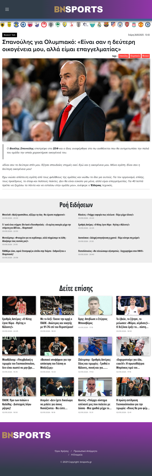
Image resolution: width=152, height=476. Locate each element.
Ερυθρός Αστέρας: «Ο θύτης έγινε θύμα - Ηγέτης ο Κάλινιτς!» (104, 224)
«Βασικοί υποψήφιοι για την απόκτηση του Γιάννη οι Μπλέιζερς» (55, 364)
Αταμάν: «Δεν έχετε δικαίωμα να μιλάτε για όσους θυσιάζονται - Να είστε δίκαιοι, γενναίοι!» (56, 404)
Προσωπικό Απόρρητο (85, 451)
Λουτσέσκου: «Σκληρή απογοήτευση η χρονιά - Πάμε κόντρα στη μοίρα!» (109, 238)
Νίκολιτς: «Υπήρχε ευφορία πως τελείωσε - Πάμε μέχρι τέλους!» (106, 214)
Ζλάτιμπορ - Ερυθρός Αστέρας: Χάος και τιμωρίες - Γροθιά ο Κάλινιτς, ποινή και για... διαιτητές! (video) (94, 364)
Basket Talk (10, 34)
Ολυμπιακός (135, 56)
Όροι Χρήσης (62, 451)
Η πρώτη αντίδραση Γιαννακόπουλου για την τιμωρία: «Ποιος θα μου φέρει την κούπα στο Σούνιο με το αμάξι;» (132, 404)
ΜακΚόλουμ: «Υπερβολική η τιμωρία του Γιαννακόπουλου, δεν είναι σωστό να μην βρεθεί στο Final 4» (19, 364)
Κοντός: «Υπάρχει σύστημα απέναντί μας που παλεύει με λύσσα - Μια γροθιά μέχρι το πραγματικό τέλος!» (94, 404)
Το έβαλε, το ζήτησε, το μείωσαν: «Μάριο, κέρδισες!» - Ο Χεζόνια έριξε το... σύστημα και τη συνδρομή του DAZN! (133, 323)
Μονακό (145, 56)
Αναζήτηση (147, 10)
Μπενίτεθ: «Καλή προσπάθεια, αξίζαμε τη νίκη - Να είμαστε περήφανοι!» (33, 214)
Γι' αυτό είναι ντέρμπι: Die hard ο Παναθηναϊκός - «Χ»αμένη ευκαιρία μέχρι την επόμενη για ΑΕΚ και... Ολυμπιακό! (36, 226)
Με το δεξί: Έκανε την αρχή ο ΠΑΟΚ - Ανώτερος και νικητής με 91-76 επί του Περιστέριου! (56, 323)
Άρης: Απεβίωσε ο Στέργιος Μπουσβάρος (92, 321)
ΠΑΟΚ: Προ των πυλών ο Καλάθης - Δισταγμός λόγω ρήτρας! (16, 404)
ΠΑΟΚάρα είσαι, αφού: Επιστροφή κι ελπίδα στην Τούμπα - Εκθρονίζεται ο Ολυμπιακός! (34, 253)
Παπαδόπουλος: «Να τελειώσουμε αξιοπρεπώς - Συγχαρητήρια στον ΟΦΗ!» (110, 251)
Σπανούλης (123, 56)
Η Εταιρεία (76, 454)
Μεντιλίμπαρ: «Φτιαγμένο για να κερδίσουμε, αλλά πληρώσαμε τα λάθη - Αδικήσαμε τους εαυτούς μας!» (34, 239)
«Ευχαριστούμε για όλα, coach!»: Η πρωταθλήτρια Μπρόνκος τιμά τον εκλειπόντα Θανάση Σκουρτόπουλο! (130, 364)
